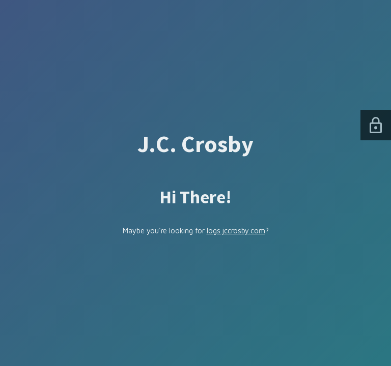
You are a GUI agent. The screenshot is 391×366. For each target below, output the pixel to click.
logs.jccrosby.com (236, 230)
